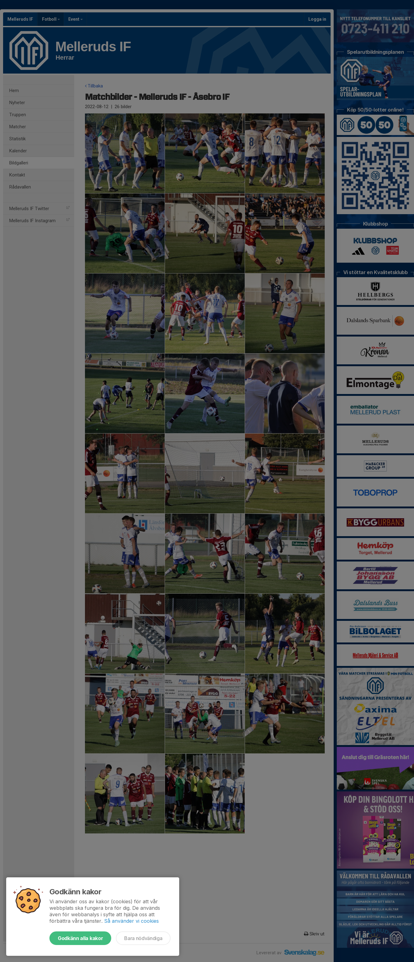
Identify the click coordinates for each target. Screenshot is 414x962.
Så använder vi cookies (131, 921)
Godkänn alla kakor (80, 938)
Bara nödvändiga (143, 938)
